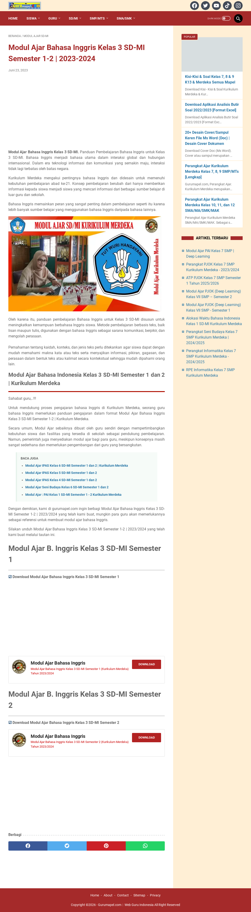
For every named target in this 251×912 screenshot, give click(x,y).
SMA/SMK (124, 18)
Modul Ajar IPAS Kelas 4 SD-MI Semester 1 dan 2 (61, 480)
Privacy (155, 895)
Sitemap (139, 895)
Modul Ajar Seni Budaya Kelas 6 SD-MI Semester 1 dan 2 (67, 487)
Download (147, 664)
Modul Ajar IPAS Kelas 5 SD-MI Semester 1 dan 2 (61, 473)
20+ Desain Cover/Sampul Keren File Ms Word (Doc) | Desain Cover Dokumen (207, 138)
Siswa (31, 18)
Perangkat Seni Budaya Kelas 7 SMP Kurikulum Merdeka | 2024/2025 (212, 337)
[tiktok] (227, 5)
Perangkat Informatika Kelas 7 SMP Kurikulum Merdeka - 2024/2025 (211, 356)
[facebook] (194, 5)
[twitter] (205, 5)
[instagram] (238, 5)
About (108, 895)
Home (13, 18)
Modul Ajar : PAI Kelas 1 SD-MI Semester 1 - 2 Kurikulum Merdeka (73, 495)
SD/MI (73, 18)
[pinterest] (106, 846)
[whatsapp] (145, 846)
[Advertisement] (86, 111)
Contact (123, 895)
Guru (52, 18)
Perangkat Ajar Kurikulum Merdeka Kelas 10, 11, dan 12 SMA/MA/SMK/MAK (210, 205)
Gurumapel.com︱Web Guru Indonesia (126, 905)
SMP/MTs (97, 18)
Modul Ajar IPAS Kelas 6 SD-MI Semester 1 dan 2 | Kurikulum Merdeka (76, 466)
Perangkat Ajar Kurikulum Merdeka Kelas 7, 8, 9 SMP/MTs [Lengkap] (212, 171)
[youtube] (216, 5)
